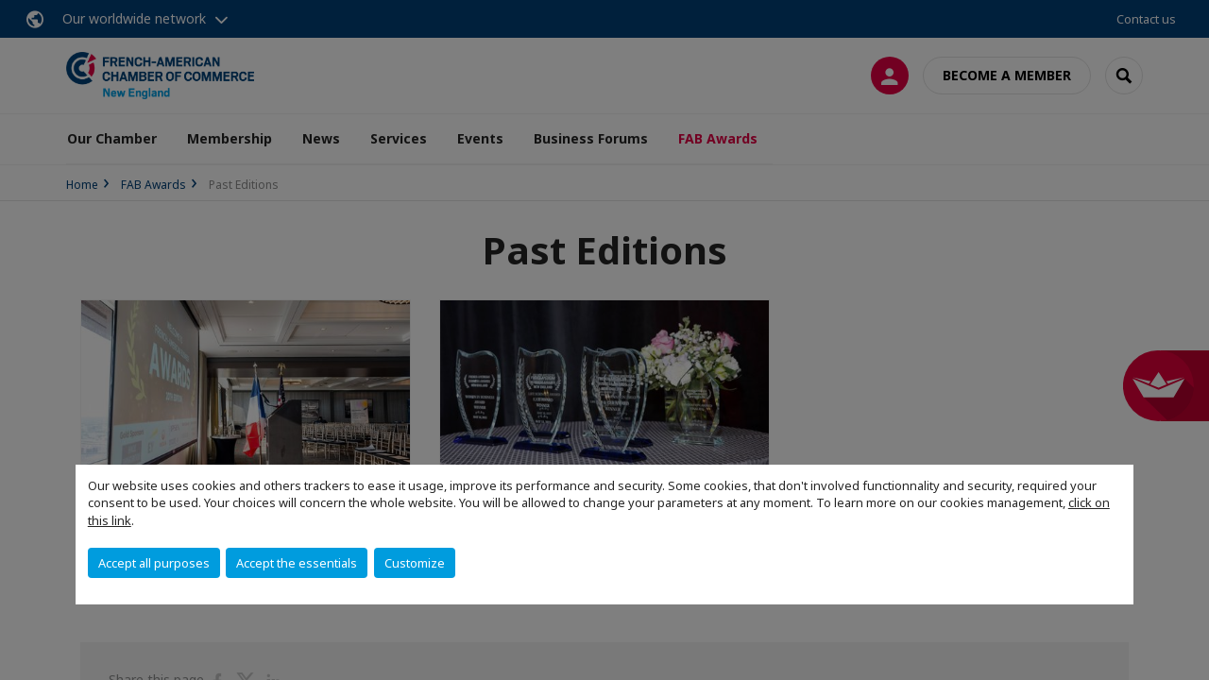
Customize (414, 562)
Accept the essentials (296, 562)
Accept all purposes (154, 562)
